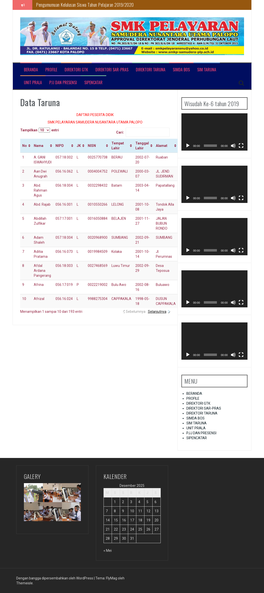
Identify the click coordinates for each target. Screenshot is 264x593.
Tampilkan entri (39, 130)
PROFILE (51, 70)
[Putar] (187, 145)
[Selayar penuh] (241, 145)
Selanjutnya (157, 312)
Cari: (143, 132)
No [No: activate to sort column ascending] (24, 146)
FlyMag (111, 578)
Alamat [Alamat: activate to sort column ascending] (161, 146)
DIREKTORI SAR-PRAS (111, 70)
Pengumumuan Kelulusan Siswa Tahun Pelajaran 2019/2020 (85, 4)
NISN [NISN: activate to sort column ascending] (92, 146)
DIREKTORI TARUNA (150, 70)
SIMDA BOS (181, 70)
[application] (214, 132)
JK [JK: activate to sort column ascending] (79, 146)
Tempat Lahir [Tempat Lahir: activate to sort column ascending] (117, 145)
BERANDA (31, 70)
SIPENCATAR (93, 82)
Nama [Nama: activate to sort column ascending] (38, 146)
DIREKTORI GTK (76, 70)
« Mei (108, 551)
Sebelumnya (135, 312)
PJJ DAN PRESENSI (63, 82)
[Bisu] (233, 145)
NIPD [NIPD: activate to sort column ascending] (59, 146)
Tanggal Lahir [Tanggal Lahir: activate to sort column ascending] (142, 145)
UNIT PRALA (33, 82)
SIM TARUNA (206, 70)
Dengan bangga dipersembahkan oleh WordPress (55, 578)
